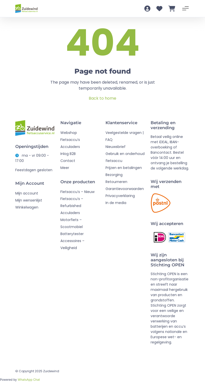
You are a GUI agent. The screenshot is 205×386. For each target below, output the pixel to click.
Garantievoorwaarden (125, 188)
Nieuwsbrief (116, 146)
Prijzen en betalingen (124, 167)
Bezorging (114, 174)
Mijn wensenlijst (28, 200)
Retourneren (116, 181)
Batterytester (72, 233)
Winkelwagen (26, 207)
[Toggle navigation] (185, 8)
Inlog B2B (68, 153)
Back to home (102, 98)
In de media (116, 202)
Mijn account (26, 193)
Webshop (68, 132)
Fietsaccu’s (70, 139)
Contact (67, 160)
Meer (64, 167)
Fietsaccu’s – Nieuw (77, 191)
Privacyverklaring (120, 195)
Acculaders (70, 146)
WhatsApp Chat (29, 379)
